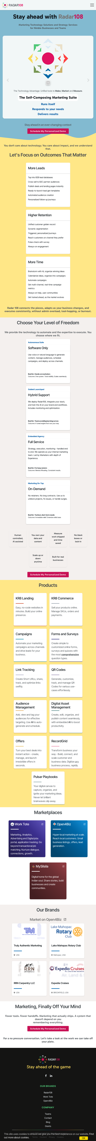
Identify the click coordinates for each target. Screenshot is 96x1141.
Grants (48, 1126)
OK (83, 1138)
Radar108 (48, 1092)
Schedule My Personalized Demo (48, 131)
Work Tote (48, 1096)
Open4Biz (48, 1100)
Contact (48, 1118)
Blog (48, 1122)
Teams (48, 1114)
